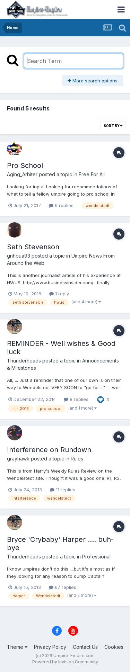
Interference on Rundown (49, 450)
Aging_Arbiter (22, 174)
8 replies (76, 399)
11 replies (62, 489)
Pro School (25, 165)
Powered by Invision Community (65, 661)
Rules (77, 459)
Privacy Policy (50, 647)
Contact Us (85, 647)
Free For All (92, 174)
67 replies (62, 587)
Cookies (113, 647)
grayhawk (18, 459)
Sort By (113, 126)
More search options (93, 80)
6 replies (61, 205)
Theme (17, 647)
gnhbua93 (18, 256)
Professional (96, 556)
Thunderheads (24, 361)
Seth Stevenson (33, 247)
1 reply (59, 293)
